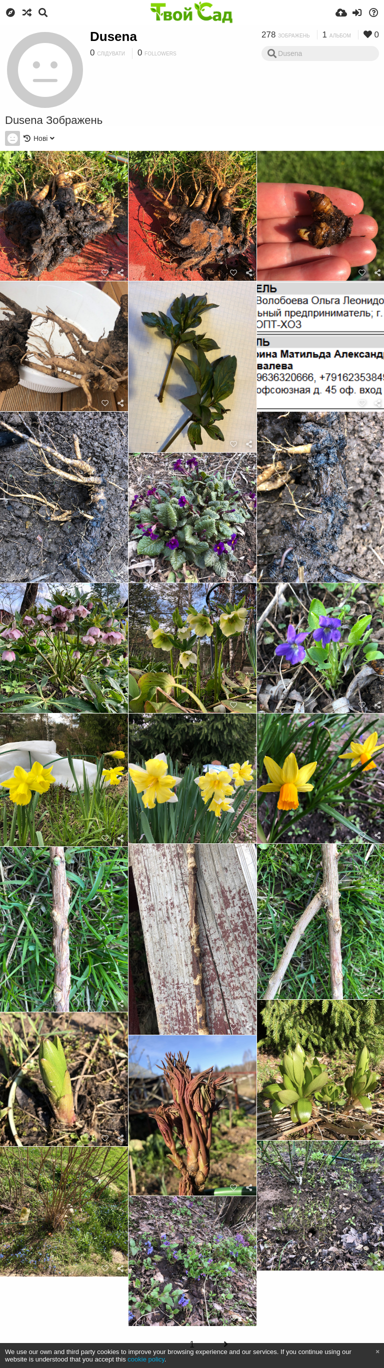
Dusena (113, 36)
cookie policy (146, 1359)
